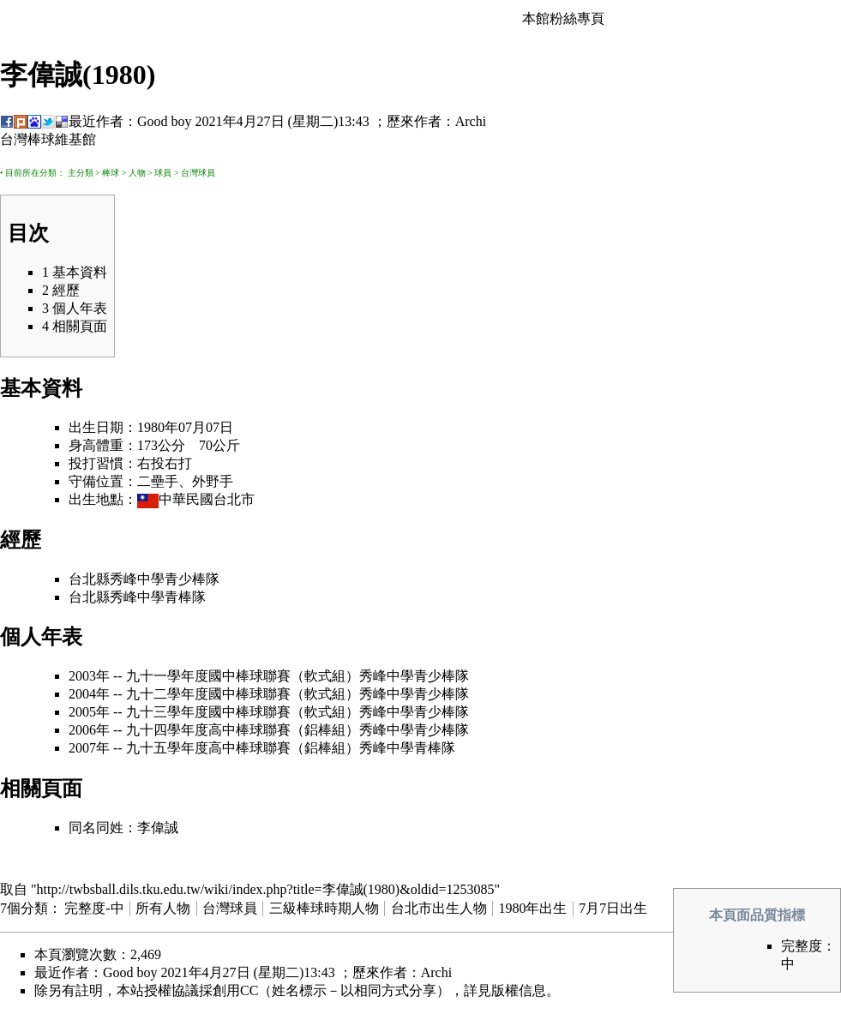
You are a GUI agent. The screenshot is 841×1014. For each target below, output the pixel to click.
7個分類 (24, 908)
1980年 (157, 427)
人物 (137, 172)
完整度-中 (93, 908)
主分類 (80, 172)
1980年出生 (532, 908)
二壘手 (157, 481)
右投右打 (164, 463)
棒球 (110, 172)
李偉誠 (157, 827)
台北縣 (89, 579)
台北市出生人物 (439, 908)
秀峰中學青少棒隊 (164, 579)
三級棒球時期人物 (324, 908)
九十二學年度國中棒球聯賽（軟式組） (242, 694)
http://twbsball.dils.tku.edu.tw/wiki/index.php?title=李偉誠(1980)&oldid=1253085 (266, 889)
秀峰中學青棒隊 (158, 597)
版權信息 (518, 990)
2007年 (89, 748)
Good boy (164, 121)
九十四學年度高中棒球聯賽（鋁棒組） (242, 730)
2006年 (89, 730)
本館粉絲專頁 (563, 18)
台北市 (234, 499)
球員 (162, 172)
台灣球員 (198, 172)
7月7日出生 (613, 908)
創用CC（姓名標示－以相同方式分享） (331, 990)
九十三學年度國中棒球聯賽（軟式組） (242, 712)
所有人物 (162, 908)
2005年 (89, 712)
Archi (470, 121)
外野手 (212, 481)
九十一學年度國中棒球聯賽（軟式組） (242, 676)
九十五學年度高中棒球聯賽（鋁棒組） (242, 748)
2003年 (89, 676)
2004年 (89, 694)
